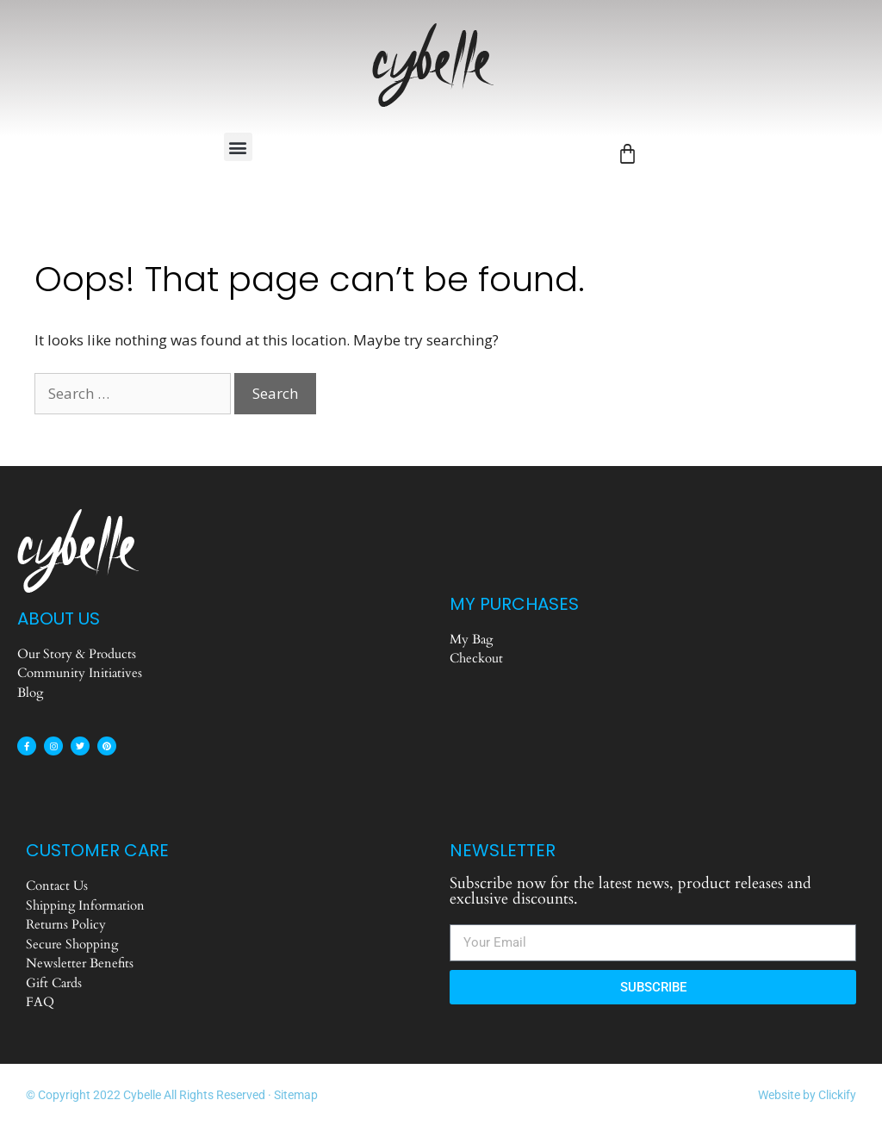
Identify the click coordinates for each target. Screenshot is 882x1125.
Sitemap (296, 1095)
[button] (238, 147)
